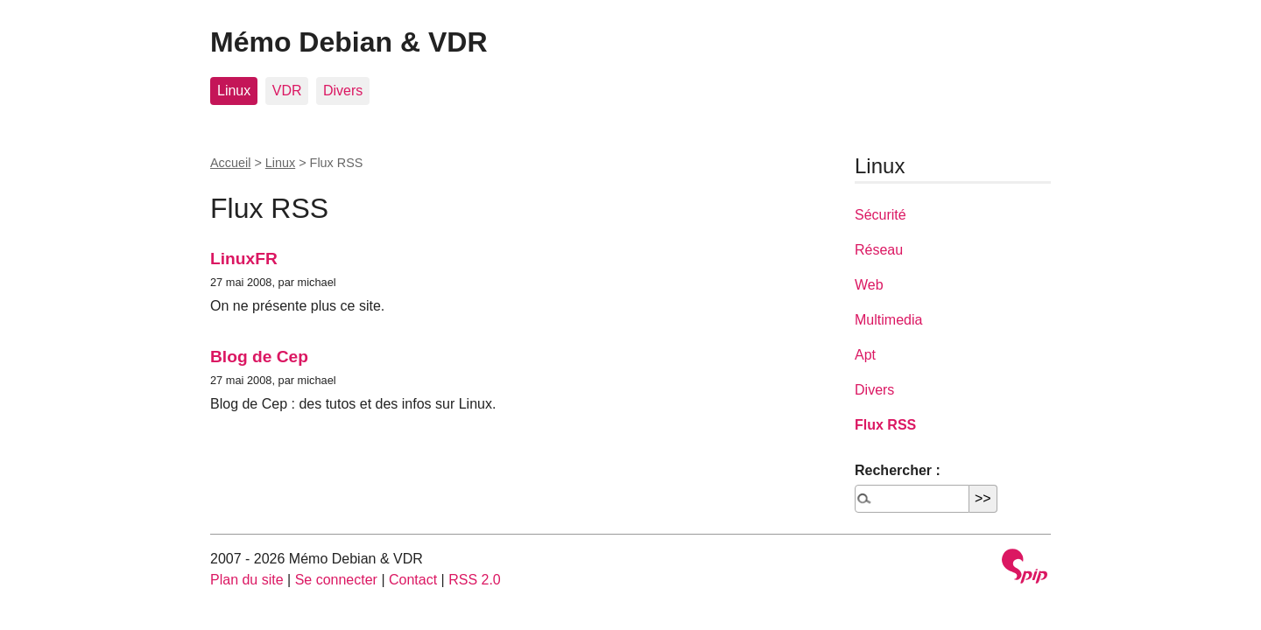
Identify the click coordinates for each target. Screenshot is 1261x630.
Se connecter (336, 579)
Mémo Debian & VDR (348, 42)
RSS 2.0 (474, 579)
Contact (413, 579)
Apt (865, 354)
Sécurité (880, 214)
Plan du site (247, 579)
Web (869, 284)
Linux (233, 90)
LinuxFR (244, 258)
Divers (343, 90)
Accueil (230, 163)
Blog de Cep (259, 356)
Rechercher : (897, 470)
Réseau (879, 249)
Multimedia (888, 319)
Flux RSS (885, 424)
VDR (287, 90)
